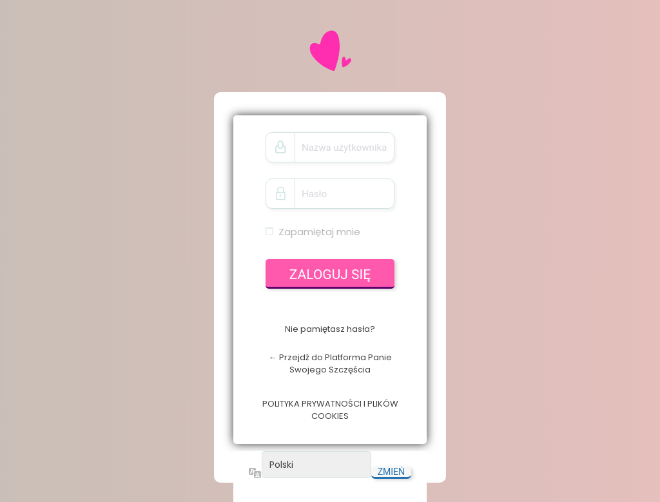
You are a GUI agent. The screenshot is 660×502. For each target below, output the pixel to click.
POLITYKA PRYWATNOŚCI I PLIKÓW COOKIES (330, 410)
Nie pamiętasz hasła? (330, 329)
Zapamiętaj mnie (319, 231)
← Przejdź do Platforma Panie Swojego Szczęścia (330, 363)
